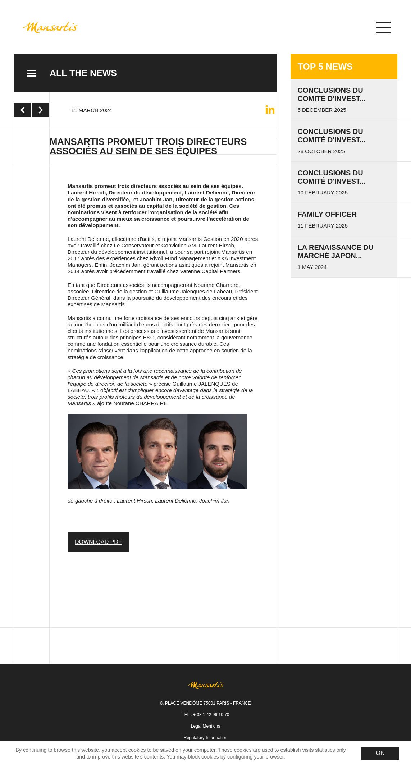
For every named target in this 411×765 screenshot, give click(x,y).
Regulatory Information (205, 737)
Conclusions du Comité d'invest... (332, 94)
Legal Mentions (205, 726)
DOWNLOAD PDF (98, 542)
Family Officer (327, 214)
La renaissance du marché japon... (336, 251)
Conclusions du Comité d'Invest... (332, 177)
